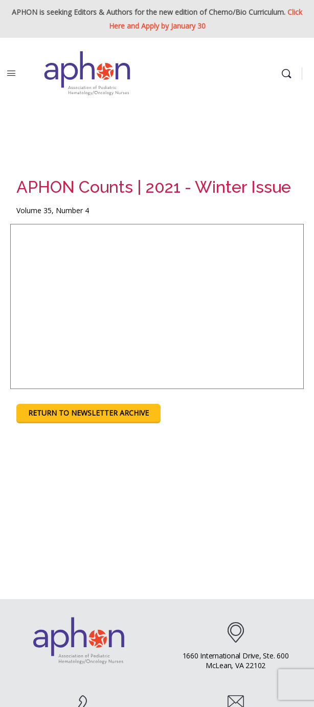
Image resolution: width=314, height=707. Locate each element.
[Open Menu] (11, 72)
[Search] (289, 73)
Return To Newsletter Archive (88, 413)
